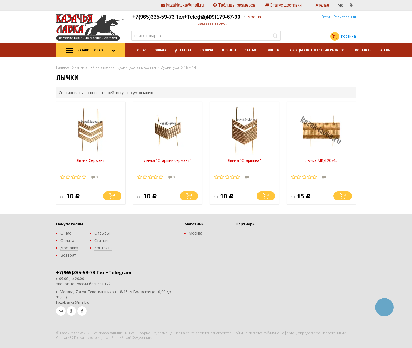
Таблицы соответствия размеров (317, 50)
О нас (141, 50)
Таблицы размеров (234, 5)
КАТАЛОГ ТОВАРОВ (90, 50)
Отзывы (229, 50)
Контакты (363, 50)
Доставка (183, 50)
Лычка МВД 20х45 (321, 160)
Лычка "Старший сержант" (167, 160)
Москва (254, 16)
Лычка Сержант (91, 160)
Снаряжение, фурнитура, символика (124, 67)
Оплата (160, 50)
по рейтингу (113, 92)
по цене (92, 92)
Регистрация (345, 16)
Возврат (206, 50)
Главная (63, 67)
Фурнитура (169, 67)
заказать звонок (212, 23)
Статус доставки (283, 5)
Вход (326, 16)
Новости (272, 50)
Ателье (322, 5)
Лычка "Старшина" (244, 160)
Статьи (250, 50)
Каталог (82, 67)
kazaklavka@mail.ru (182, 5)
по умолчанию (140, 92)
